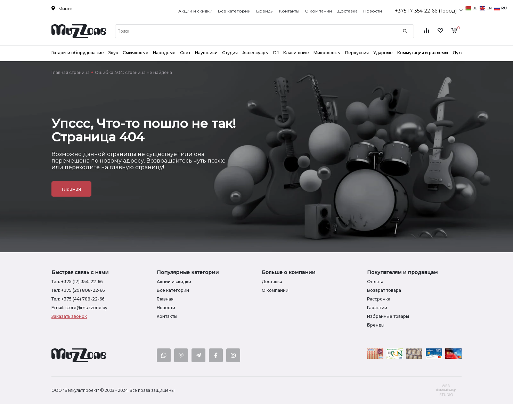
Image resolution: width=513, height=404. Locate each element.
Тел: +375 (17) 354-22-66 (77, 281)
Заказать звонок (69, 316)
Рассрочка (378, 299)
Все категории (234, 11)
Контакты (289, 11)
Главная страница (70, 72)
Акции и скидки (195, 11)
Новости (372, 11)
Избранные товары (388, 316)
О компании (318, 11)
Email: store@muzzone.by (79, 307)
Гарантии (377, 307)
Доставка (347, 11)
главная (71, 189)
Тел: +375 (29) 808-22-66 (78, 290)
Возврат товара (384, 290)
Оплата (375, 281)
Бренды (265, 11)
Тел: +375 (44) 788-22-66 (77, 299)
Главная (165, 299)
